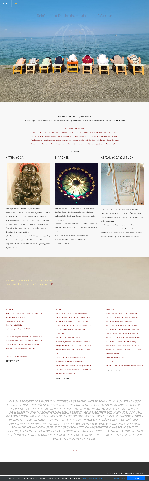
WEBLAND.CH (138, 474)
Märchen (62, 157)
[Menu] (6, 3)
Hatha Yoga (15, 157)
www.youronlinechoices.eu (92, 478)
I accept (136, 478)
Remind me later (119, 478)
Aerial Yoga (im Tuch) (118, 157)
